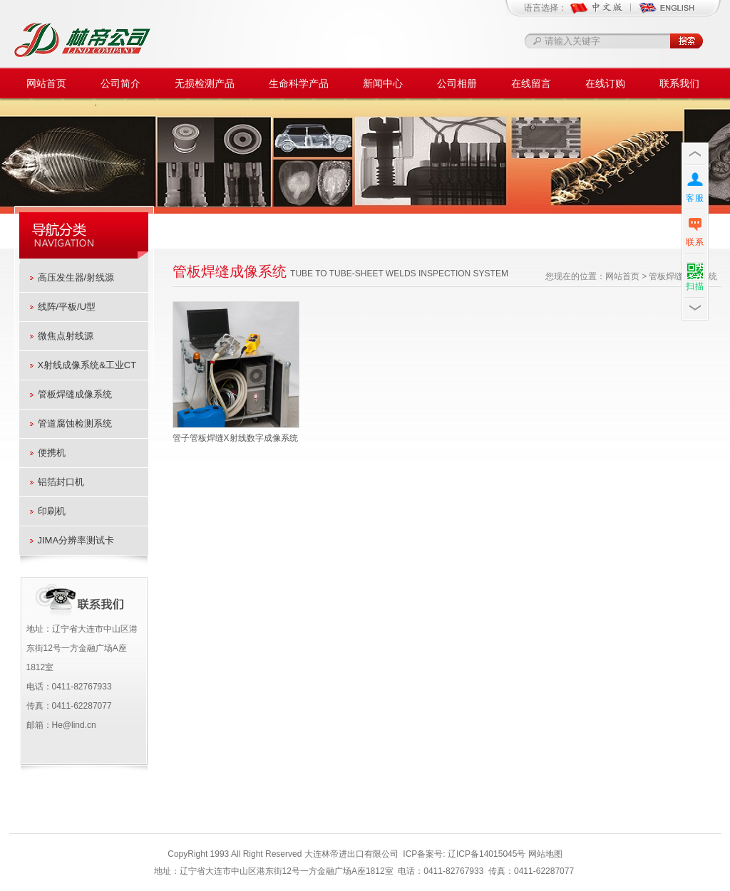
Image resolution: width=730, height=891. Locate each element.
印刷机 (52, 511)
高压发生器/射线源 (76, 277)
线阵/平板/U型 (67, 306)
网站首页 (46, 83)
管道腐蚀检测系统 (75, 423)
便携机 (52, 452)
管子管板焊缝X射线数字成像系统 (235, 438)
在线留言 (531, 83)
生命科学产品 (299, 83)
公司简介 (120, 83)
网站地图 (545, 854)
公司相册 (457, 83)
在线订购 (605, 83)
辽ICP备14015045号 (487, 854)
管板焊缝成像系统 (75, 394)
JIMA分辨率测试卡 (76, 540)
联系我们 (679, 83)
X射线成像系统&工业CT (87, 365)
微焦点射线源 (65, 335)
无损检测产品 (205, 83)
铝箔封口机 (61, 481)
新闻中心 (383, 83)
